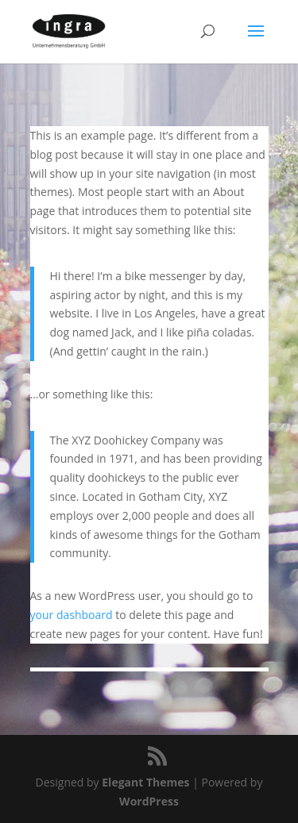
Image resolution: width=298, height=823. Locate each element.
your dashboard (71, 614)
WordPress (149, 801)
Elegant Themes (145, 782)
